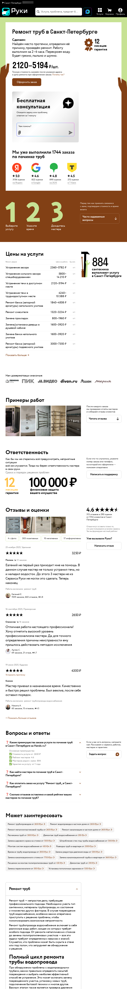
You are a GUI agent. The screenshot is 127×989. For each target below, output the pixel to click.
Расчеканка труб (16, 835)
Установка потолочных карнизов (65, 868)
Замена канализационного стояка (24, 857)
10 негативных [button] (51, 538)
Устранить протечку (15, 674)
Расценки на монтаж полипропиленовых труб (30, 863)
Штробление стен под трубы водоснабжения (82, 840)
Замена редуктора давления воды (71, 852)
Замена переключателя (19, 868)
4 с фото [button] (12, 538)
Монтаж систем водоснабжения (23, 846)
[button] (17, 3)
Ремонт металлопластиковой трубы (25, 829)
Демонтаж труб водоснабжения (59, 835)
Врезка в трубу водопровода (22, 852)
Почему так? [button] (58, 74)
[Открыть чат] (87, 12)
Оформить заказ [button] (27, 82)
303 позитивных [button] (30, 538)
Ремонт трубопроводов (19, 824)
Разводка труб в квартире (68, 846)
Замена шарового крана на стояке (24, 840)
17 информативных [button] (73, 538)
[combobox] (58, 12)
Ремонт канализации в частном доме (80, 829)
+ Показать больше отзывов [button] (21, 718)
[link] (26, 824)
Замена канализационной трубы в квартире (80, 857)
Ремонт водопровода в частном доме (68, 824)
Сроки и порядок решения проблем (27, 472)
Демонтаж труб (77, 863)
